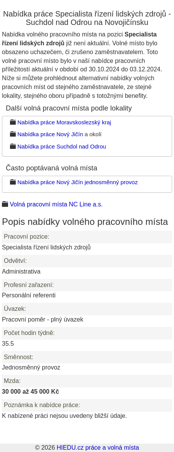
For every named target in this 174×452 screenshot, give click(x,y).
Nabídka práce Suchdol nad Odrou (61, 146)
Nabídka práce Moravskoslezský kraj (64, 122)
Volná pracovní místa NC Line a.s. (56, 204)
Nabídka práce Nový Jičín (50, 134)
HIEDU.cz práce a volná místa (97, 447)
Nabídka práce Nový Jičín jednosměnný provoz (77, 182)
